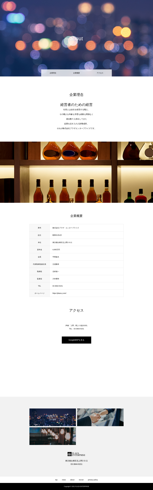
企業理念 (53, 73)
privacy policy (144, 6)
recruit (132, 6)
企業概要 (76, 73)
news (115, 6)
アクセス (100, 73)
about (123, 6)
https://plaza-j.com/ (59, 293)
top (108, 6)
